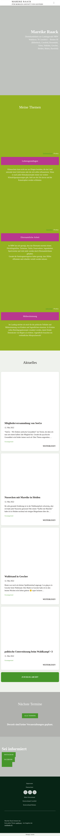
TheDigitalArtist (48, 153)
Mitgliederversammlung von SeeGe (23, 423)
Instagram (8, 754)
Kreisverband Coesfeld (29, 801)
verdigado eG (8, 825)
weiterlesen (49, 446)
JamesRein (49, 230)
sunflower (19, 823)
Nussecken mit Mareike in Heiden (22, 497)
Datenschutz (29, 787)
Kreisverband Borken (29, 805)
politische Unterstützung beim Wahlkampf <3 (29, 651)
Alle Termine (30, 716)
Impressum (29, 783)
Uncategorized (9, 441)
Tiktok (7, 764)
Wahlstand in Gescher (16, 576)
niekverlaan (49, 309)
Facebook (8, 759)
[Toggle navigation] (54, 3)
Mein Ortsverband (29, 797)
